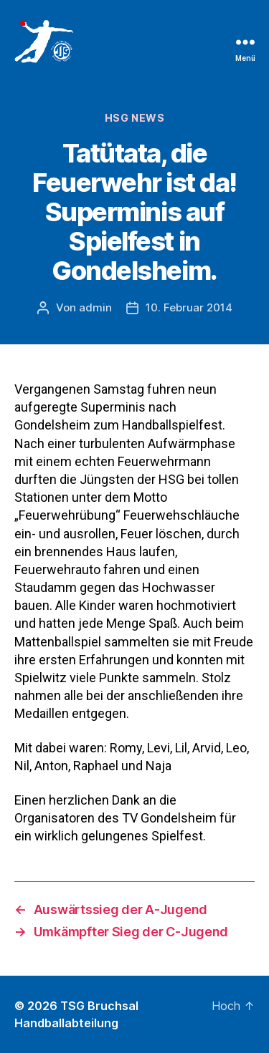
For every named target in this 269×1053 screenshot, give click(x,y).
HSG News (134, 118)
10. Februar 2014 (189, 307)
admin (95, 307)
